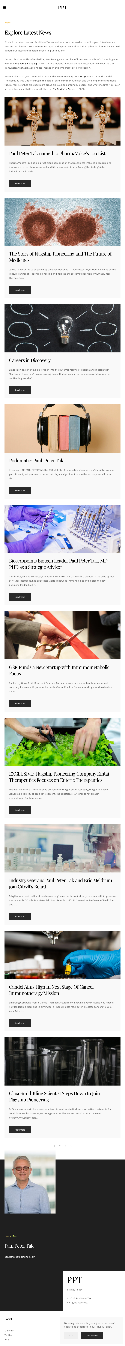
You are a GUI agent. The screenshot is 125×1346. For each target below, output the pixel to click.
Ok (70, 1335)
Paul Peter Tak (19, 1245)
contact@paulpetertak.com (20, 1256)
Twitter (8, 1335)
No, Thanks (92, 1335)
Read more (20, 183)
